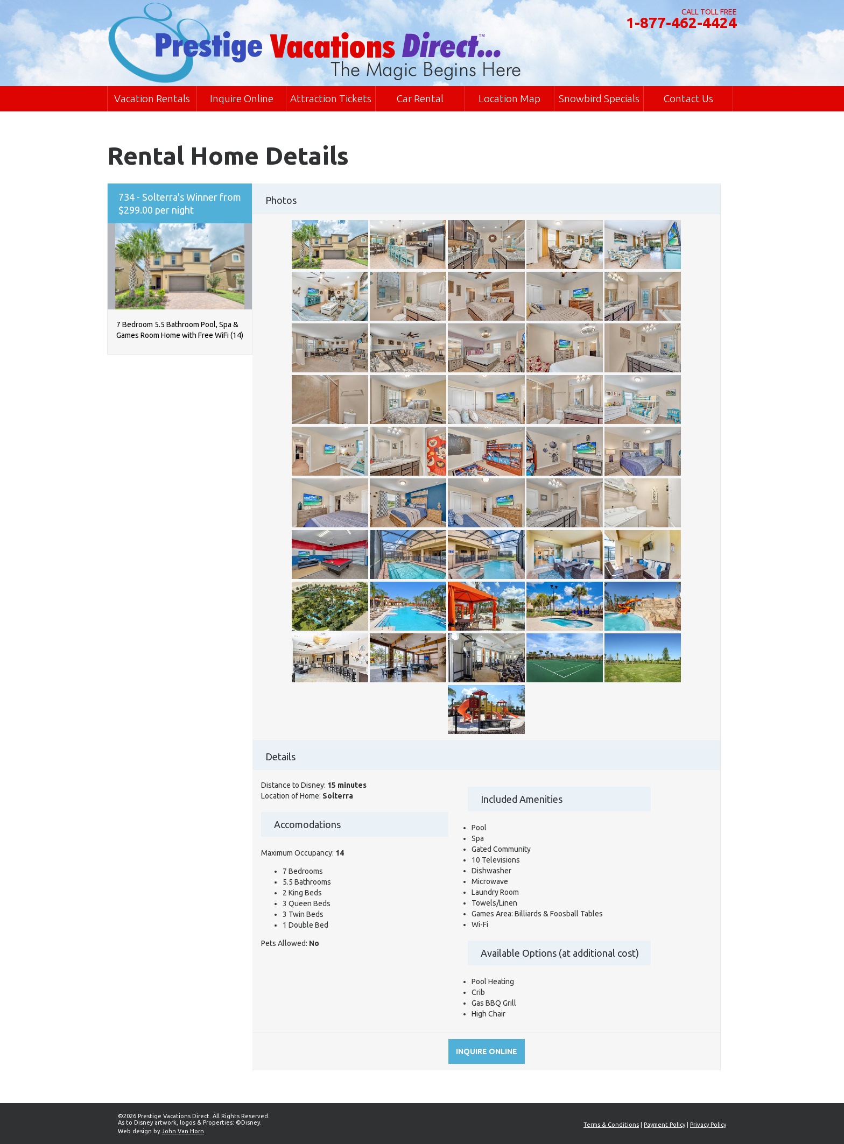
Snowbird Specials (599, 98)
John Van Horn (182, 1131)
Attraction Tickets (330, 98)
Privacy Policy (708, 1124)
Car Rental (420, 98)
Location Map (509, 98)
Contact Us (688, 98)
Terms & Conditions (611, 1124)
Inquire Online (241, 98)
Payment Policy (664, 1124)
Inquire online (486, 1051)
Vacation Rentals (152, 98)
